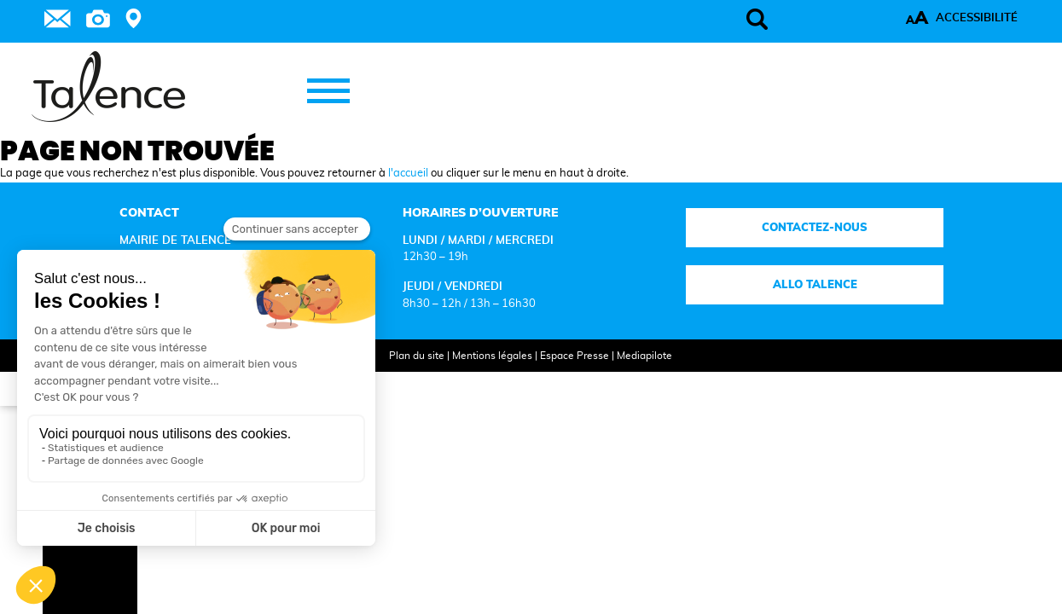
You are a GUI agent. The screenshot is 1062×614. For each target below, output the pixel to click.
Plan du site (400, 379)
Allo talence (753, 307)
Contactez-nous (754, 251)
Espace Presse (558, 379)
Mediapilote (628, 379)
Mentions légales (476, 379)
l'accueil (408, 196)
